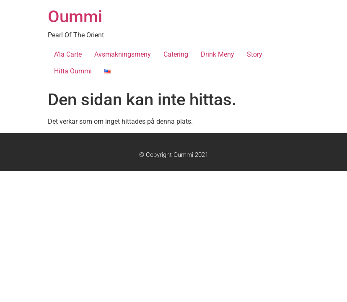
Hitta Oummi (73, 71)
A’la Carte (68, 54)
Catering (175, 54)
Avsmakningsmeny (122, 54)
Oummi (75, 16)
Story (254, 54)
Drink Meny (217, 54)
